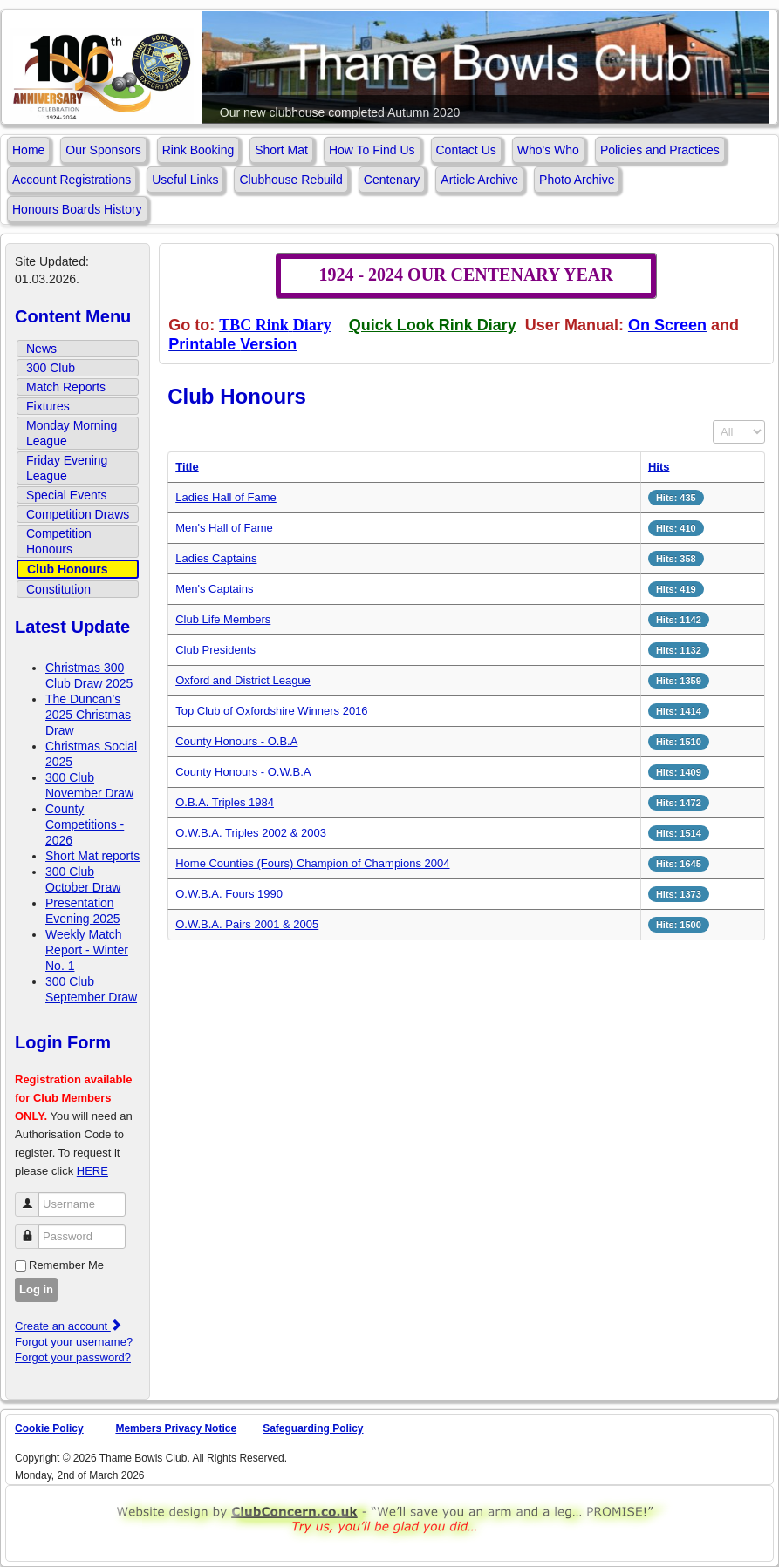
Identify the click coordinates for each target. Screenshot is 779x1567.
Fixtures (48, 406)
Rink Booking (198, 150)
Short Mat (281, 150)
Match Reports (66, 387)
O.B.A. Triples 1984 (224, 802)
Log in (36, 1289)
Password (33, 1229)
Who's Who (548, 150)
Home (28, 150)
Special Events (66, 495)
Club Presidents (215, 649)
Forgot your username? (74, 1341)
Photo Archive (576, 180)
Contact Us (466, 150)
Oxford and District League (243, 680)
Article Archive (479, 180)
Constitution (58, 589)
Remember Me (66, 1265)
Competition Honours (59, 541)
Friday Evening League (66, 468)
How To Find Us (372, 150)
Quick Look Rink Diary (432, 325)
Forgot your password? (73, 1357)
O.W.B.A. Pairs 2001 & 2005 (246, 924)
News (41, 349)
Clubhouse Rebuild (290, 180)
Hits (659, 466)
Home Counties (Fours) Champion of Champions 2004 (312, 863)
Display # (713, 420)
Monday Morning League (71, 433)
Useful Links (185, 180)
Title (187, 466)
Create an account (69, 1326)
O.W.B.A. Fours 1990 (229, 893)
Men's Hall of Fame (224, 527)
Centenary (392, 180)
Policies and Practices (660, 150)
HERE (92, 1170)
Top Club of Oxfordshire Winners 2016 (271, 710)
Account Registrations (71, 180)
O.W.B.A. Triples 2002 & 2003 (250, 832)
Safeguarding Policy (313, 1428)
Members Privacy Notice (175, 1428)
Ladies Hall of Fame (226, 497)
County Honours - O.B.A (236, 741)
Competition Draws (77, 514)
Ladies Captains (215, 558)
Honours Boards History (77, 209)
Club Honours (67, 569)
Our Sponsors (102, 150)
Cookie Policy (49, 1428)
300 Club (50, 368)
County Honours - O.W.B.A (243, 771)
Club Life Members (222, 619)
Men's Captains (214, 588)
